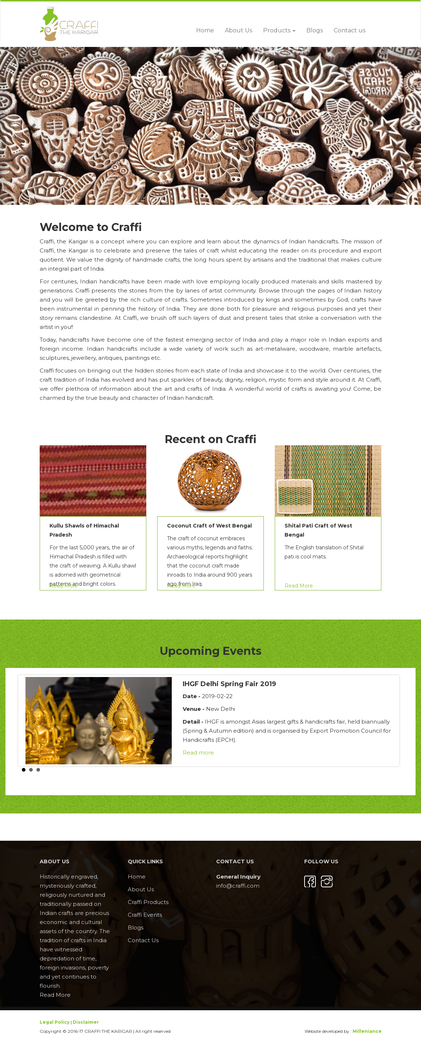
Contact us (349, 30)
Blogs (314, 30)
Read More (63, 585)
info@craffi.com (237, 885)
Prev (29, 720)
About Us (238, 30)
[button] (31, 126)
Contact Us (143, 940)
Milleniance (367, 1031)
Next (391, 720)
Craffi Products (148, 902)
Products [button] (279, 30)
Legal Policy (54, 1022)
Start (392, 770)
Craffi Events (145, 914)
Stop (397, 770)
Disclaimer (86, 1022)
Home (205, 30)
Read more (198, 752)
